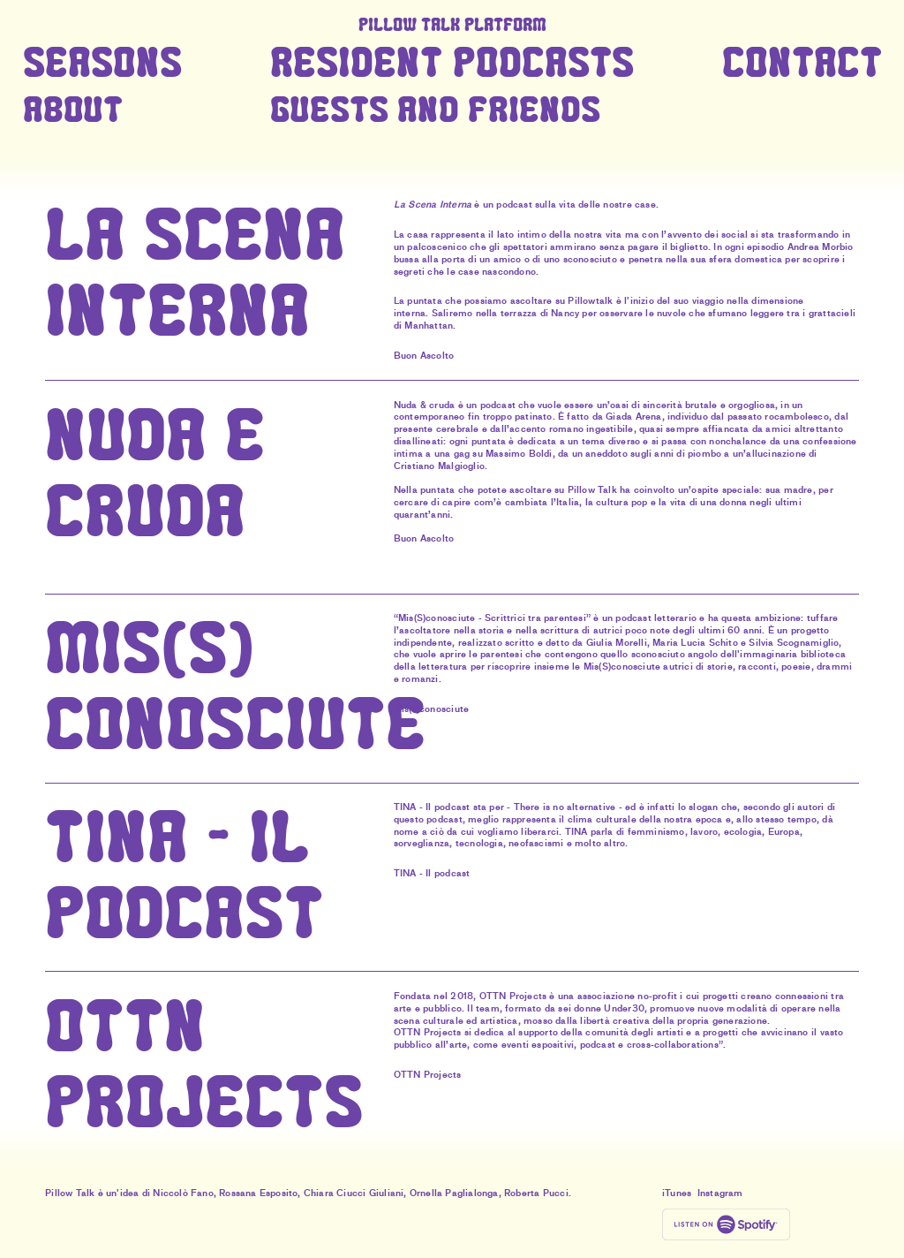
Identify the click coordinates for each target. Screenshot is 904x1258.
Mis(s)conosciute (431, 709)
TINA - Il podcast (432, 873)
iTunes (676, 1193)
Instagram (720, 1193)
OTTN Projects (428, 1074)
